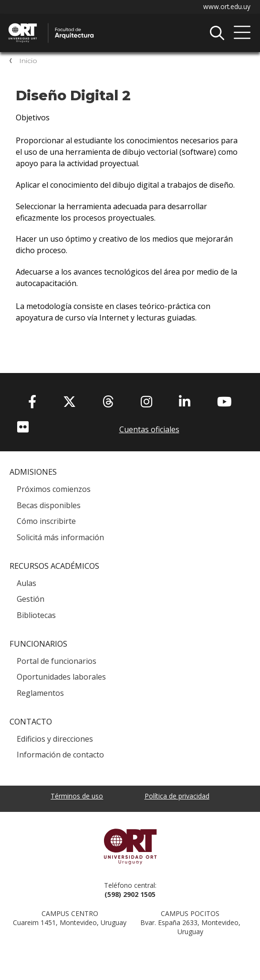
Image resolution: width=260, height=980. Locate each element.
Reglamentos (40, 693)
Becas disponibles (49, 505)
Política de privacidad (177, 795)
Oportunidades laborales (61, 676)
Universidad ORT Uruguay (130, 846)
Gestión (30, 599)
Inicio (28, 60)
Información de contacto (60, 754)
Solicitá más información (60, 537)
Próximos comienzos (54, 489)
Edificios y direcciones (55, 739)
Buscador (217, 33)
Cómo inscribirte (46, 521)
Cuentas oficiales (149, 429)
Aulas (26, 583)
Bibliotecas (36, 615)
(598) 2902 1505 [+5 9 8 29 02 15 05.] (130, 894)
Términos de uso (77, 795)
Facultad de (107, 24)
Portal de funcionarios (56, 661)
